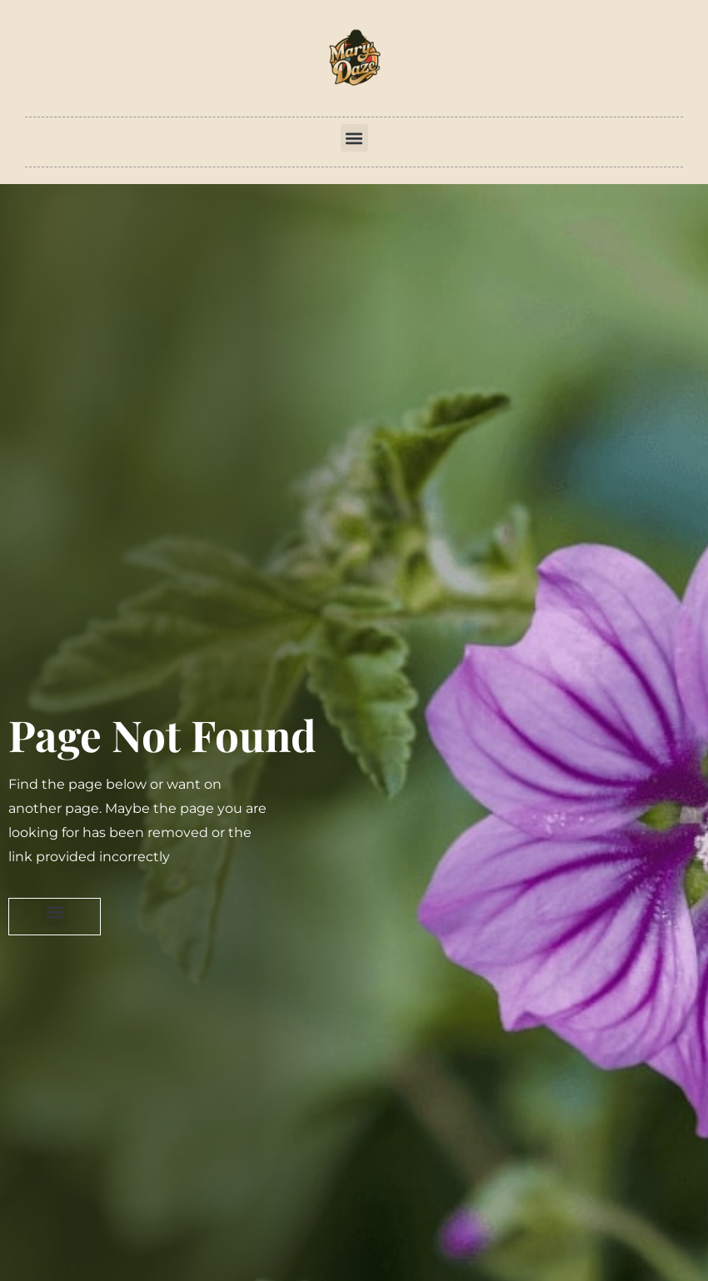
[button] (354, 138)
